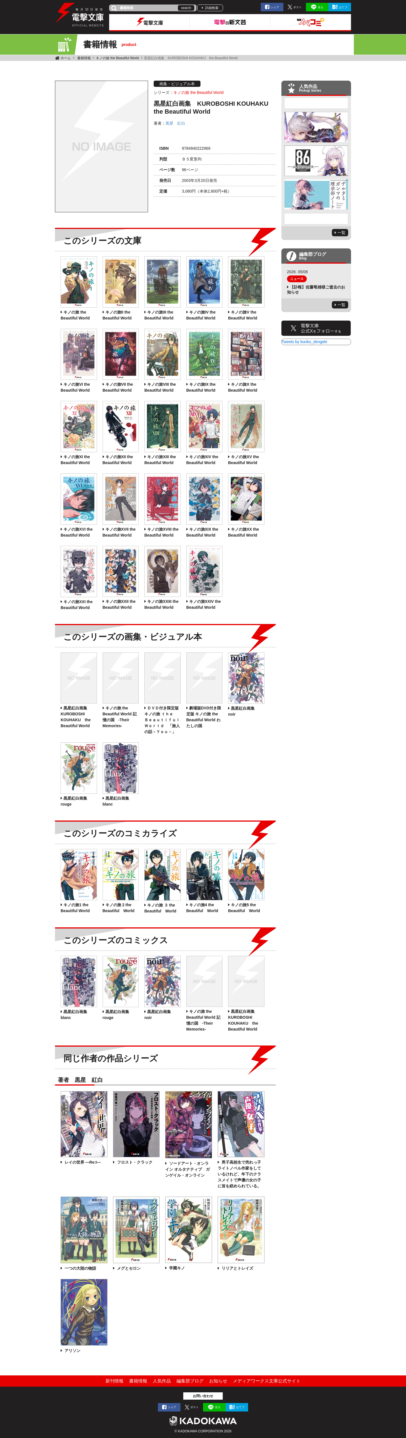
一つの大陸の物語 (79, 1268)
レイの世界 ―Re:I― (82, 1162)
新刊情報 (114, 1381)
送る (320, 7)
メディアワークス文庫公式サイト (267, 1381)
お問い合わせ (203, 1396)
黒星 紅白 (175, 123)
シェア (275, 7)
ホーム (66, 58)
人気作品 (162, 1381)
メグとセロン (128, 1268)
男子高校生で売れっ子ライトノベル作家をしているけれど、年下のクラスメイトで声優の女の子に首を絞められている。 (239, 1174)
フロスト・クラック (134, 1162)
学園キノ (176, 1268)
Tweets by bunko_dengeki (304, 341)
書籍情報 (84, 58)
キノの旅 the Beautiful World (117, 58)
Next (316, 218)
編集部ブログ (190, 1381)
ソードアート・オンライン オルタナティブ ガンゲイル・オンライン (187, 1169)
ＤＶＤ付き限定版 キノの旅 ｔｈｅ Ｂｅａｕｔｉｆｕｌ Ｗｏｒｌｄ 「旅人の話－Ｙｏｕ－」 (164, 720)
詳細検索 (212, 8)
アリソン (71, 1350)
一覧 (341, 232)
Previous (316, 103)
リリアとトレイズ (236, 1268)
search (186, 8)
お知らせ (218, 1381)
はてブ (343, 7)
